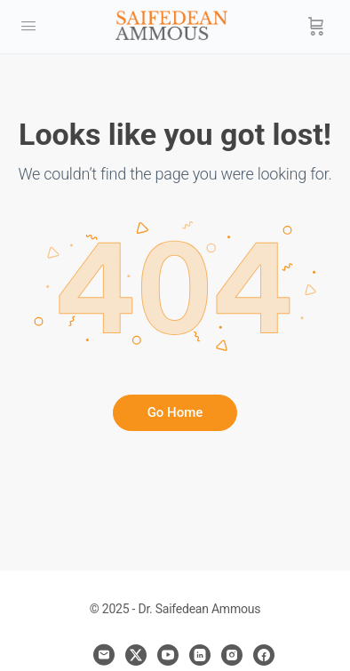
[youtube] (168, 655)
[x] (136, 655)
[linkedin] (200, 655)
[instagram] (232, 655)
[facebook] (263, 655)
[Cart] (316, 26)
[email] (104, 655)
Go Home (175, 412)
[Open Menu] (28, 26)
